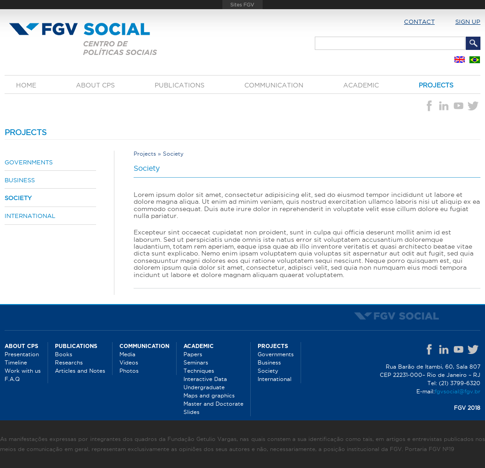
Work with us (23, 371)
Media (127, 354)
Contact (419, 21)
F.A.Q (12, 379)
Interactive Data (205, 379)
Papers (192, 354)
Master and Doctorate (213, 404)
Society (18, 198)
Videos (128, 362)
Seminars (195, 362)
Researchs (69, 362)
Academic (361, 85)
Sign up (467, 21)
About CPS (95, 85)
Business (20, 180)
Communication (273, 85)
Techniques (198, 371)
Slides (191, 412)
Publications (180, 85)
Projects (436, 85)
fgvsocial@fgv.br (457, 391)
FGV (242, 4)
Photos (129, 371)
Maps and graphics (209, 395)
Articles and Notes (80, 371)
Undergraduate (204, 387)
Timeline (16, 362)
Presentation (22, 354)
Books (63, 354)
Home (26, 85)
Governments (29, 162)
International (30, 215)
